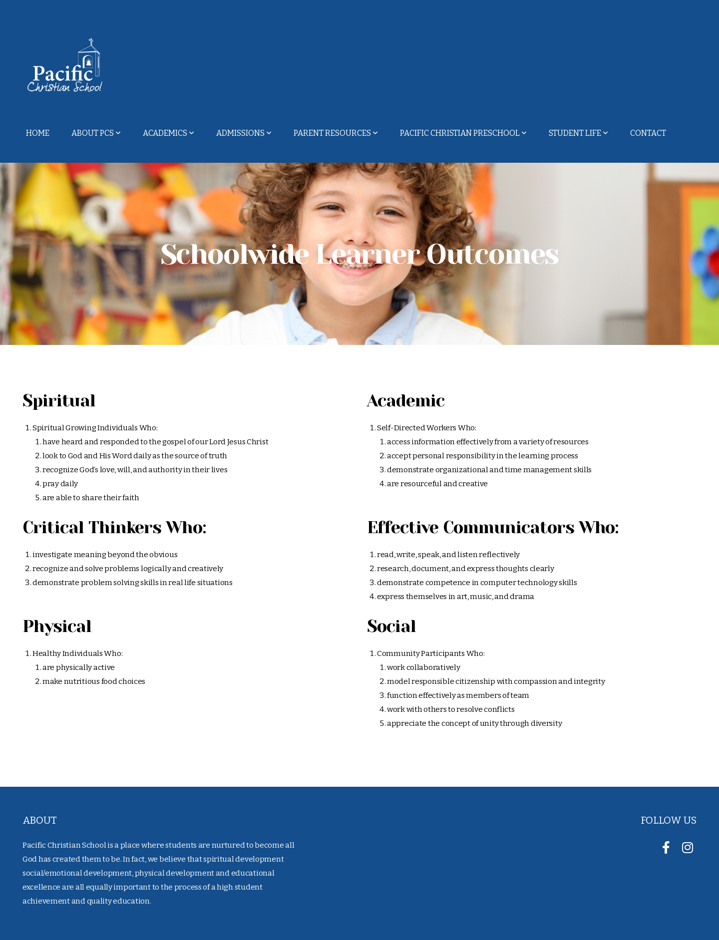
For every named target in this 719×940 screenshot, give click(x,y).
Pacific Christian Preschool (463, 133)
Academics (168, 133)
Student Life (578, 133)
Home (37, 133)
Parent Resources (336, 133)
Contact (648, 133)
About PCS (96, 133)
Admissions (244, 133)
